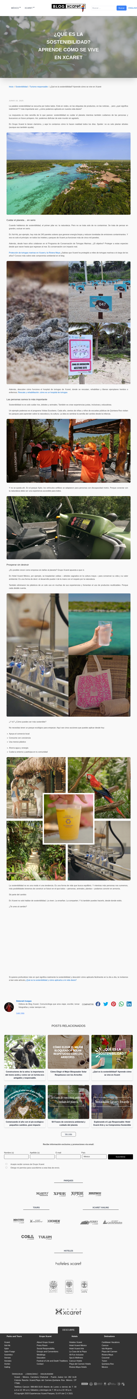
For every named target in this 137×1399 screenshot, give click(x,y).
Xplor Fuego (9, 1352)
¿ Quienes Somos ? (31, 1374)
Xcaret (30, 8)
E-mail (58, 1153)
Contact (40, 1364)
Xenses (7, 1358)
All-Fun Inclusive (76, 1355)
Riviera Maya (107, 1355)
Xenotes (7, 1361)
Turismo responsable (39, 87)
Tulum (104, 1361)
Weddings (41, 1355)
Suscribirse (120, 1157)
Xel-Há (7, 1345)
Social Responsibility (46, 1349)
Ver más (68, 1134)
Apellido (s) (35, 1153)
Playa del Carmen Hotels (80, 1364)
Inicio (11, 87)
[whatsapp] (121, 1004)
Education (41, 1358)
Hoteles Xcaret (75, 1342)
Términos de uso (17, 1374)
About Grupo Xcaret (45, 1342)
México (16, 8)
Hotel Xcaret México (78, 1345)
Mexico (105, 1367)
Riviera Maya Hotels (78, 1367)
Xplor (6, 1349)
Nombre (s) (9, 1153)
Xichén (7, 1364)
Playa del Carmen (109, 1352)
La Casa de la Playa (78, 1352)
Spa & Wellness (76, 1358)
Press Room (42, 1345)
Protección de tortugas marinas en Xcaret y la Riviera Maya (35, 253)
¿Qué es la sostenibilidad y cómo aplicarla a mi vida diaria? (51, 980)
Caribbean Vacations (111, 1342)
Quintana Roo (108, 1364)
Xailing (7, 1367)
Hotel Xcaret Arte (76, 1349)
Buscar (122, 8)
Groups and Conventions (47, 1352)
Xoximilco (8, 1355)
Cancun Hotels (75, 1361)
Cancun (105, 1345)
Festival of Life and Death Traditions (52, 1361)
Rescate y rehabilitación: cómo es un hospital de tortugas (42, 392)
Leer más (20, 1013)
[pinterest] (113, 1003)
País (83, 1153)
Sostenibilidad (22, 87)
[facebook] (98, 1004)
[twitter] (105, 1004)
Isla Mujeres (107, 1349)
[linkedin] (129, 1004)
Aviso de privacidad (46, 1374)
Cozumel (105, 1358)
